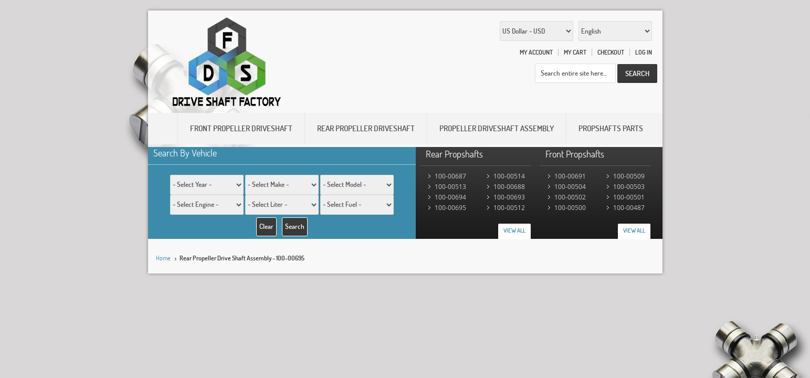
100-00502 (570, 197)
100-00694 (450, 197)
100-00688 (509, 186)
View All (514, 230)
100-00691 (570, 176)
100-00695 (450, 207)
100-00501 (629, 197)
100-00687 (450, 176)
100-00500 (570, 207)
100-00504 (570, 186)
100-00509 (629, 176)
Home (163, 258)
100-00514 (509, 176)
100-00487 (629, 207)
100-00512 (509, 207)
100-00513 (450, 186)
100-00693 (509, 197)
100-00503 (629, 186)
